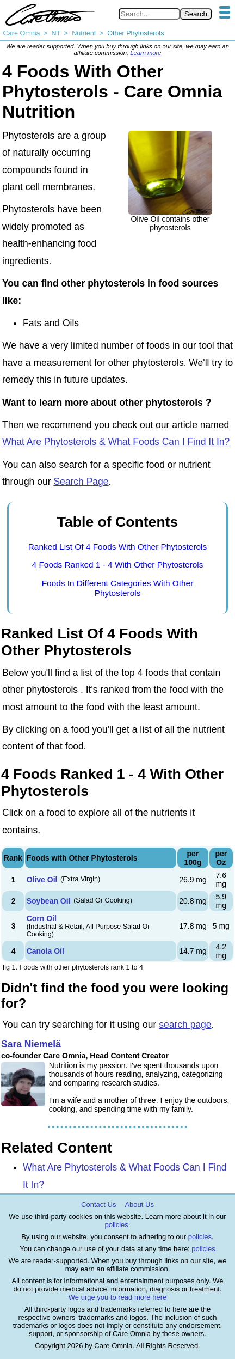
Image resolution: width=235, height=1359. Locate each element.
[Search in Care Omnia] (149, 14)
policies (116, 1225)
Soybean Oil (49, 901)
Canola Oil (45, 951)
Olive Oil (42, 879)
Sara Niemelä (31, 1044)
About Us (139, 1204)
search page (185, 1024)
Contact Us (98, 1204)
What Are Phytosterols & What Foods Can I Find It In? (116, 441)
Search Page (80, 481)
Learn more (145, 53)
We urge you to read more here (117, 1297)
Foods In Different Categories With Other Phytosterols (118, 588)
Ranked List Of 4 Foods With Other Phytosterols (117, 546)
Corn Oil (42, 918)
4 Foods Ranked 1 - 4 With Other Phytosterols (117, 564)
